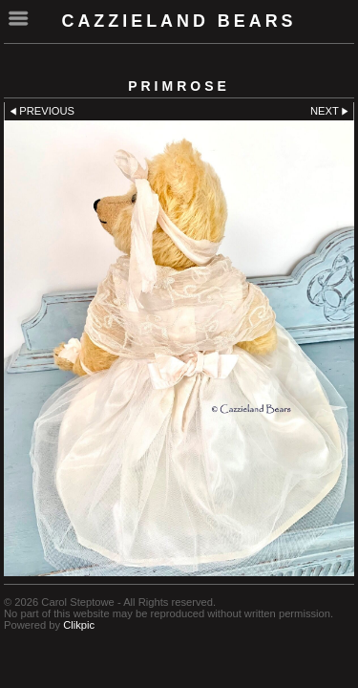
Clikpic (79, 625)
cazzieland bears (178, 21)
